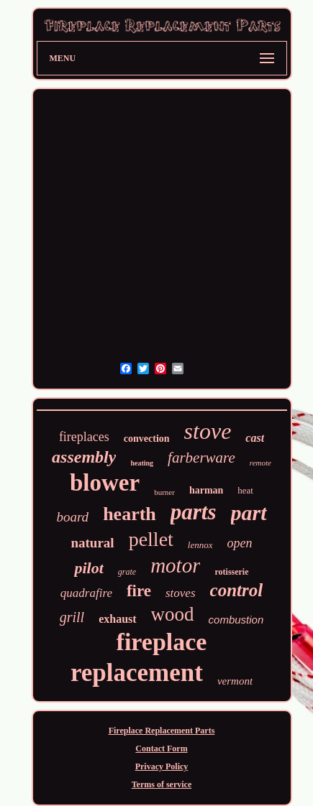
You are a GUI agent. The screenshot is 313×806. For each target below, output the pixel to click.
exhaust (117, 619)
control (236, 590)
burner (164, 492)
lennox (200, 544)
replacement (137, 673)
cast (254, 438)
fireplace (162, 642)
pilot (88, 568)
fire (139, 591)
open (240, 543)
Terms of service (162, 784)
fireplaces (84, 437)
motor (175, 565)
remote (260, 462)
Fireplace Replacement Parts (162, 731)
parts (194, 511)
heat (245, 490)
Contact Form (161, 749)
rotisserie (231, 572)
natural (92, 542)
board (72, 516)
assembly (84, 457)
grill (72, 617)
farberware (201, 457)
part (249, 512)
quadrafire (86, 593)
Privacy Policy (162, 766)
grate (127, 572)
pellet (151, 539)
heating (141, 463)
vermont (235, 681)
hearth (129, 514)
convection (147, 438)
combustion (236, 619)
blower (105, 483)
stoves (180, 593)
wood (172, 614)
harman (206, 490)
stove (208, 431)
